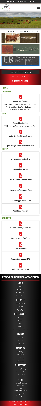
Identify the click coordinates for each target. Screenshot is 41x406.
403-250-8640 (21, 394)
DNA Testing (20, 327)
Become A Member (20, 372)
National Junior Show (20, 344)
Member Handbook (20, 375)
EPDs (20, 324)
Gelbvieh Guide (20, 355)
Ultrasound (20, 321)
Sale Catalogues (20, 352)
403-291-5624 (21, 396)
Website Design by (20, 404)
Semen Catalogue (21, 358)
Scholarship (20, 338)
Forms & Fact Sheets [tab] (20, 72)
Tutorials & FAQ (20, 307)
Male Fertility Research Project (20, 330)
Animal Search (11, 1)
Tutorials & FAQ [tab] (20, 76)
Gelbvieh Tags (20, 361)
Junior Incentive (20, 341)
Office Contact (20, 290)
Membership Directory (20, 369)
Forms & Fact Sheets (20, 304)
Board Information (20, 293)
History (20, 287)
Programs (20, 318)
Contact (31, 1)
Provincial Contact (20, 296)
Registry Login (22, 1)
